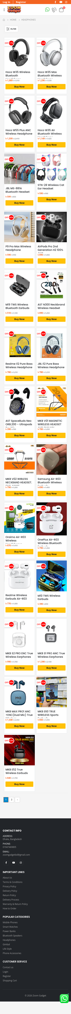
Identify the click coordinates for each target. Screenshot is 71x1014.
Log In (6, 2)
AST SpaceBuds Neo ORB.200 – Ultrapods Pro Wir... (18, 424)
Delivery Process (11, 899)
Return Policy (9, 895)
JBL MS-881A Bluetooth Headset (17, 190)
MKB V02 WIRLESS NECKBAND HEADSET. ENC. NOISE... (18, 482)
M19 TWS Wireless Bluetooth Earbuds (17, 306)
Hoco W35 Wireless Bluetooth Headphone (17, 75)
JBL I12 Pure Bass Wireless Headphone (51, 365)
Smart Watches (10, 926)
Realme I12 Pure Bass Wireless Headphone (19, 365)
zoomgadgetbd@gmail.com (16, 854)
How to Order (9, 908)
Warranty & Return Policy (15, 904)
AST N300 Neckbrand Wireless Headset (51, 306)
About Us (7, 877)
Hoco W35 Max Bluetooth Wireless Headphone (50, 75)
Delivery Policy (10, 890)
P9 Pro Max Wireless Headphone (18, 248)
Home (13, 19)
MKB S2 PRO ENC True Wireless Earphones (19, 655)
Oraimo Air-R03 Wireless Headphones (15, 540)
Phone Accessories (12, 953)
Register (21, 2)
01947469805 (9, 846)
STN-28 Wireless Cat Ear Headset (51, 186)
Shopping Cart (10, 980)
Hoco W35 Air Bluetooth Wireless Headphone (50, 134)
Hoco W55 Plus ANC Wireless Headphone (18, 132)
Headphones (9, 939)
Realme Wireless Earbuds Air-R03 (16, 597)
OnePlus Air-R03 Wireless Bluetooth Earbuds (50, 543)
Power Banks (9, 931)
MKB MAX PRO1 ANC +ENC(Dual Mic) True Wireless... (19, 715)
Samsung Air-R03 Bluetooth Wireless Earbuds (50, 482)
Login (5, 971)
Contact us (8, 967)
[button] (61, 9)
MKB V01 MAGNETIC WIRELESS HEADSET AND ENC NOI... (50, 424)
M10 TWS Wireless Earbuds (49, 597)
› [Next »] (17, 799)
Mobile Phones (10, 922)
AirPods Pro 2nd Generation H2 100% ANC (50, 250)
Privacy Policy (9, 886)
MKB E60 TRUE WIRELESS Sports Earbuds (48, 715)
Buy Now (19, 86)
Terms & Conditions (12, 882)
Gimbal (6, 944)
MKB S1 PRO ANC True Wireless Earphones (51, 655)
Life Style (7, 948)
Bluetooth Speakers (12, 935)
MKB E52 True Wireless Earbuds (16, 771)
